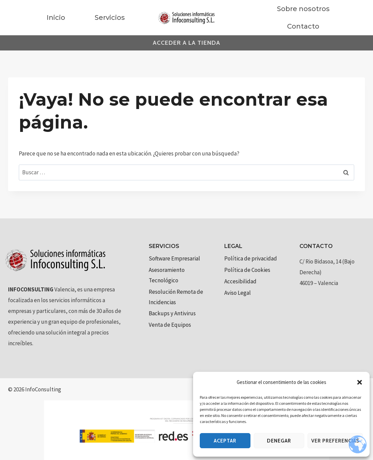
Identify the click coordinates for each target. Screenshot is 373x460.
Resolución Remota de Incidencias (176, 297)
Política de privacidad (250, 258)
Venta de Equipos (170, 324)
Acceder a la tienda (186, 42)
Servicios (110, 17)
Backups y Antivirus (172, 313)
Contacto (303, 26)
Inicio (56, 17)
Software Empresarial (174, 258)
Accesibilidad (240, 281)
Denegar (279, 441)
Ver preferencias (335, 441)
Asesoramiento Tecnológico (167, 275)
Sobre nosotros (303, 9)
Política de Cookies (247, 270)
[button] (359, 382)
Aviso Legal (237, 292)
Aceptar (225, 441)
